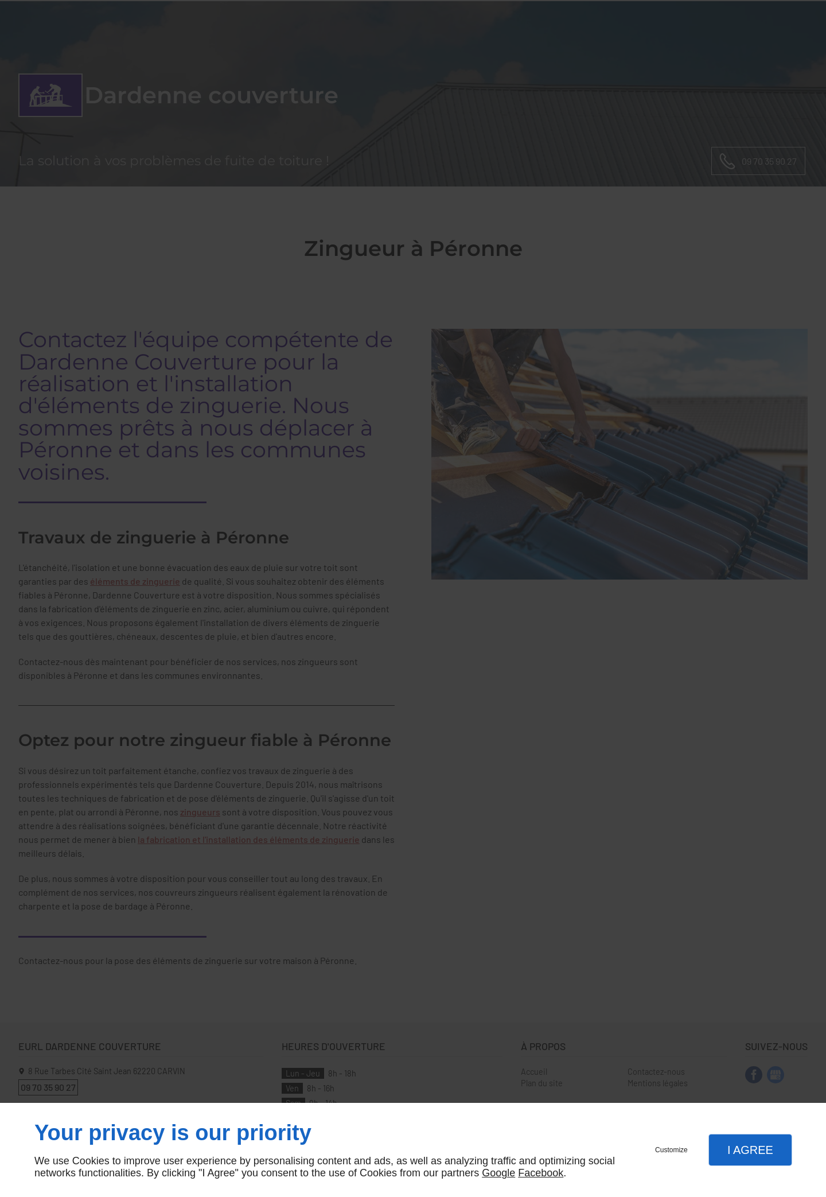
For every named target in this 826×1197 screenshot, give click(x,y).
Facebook (540, 1173)
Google (498, 1173)
